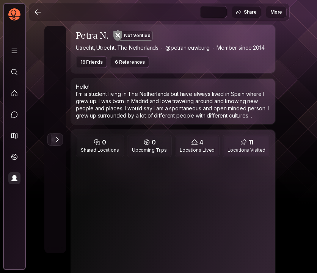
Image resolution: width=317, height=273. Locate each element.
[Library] (14, 51)
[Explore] (14, 72)
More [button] (276, 12)
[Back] (38, 12)
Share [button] (246, 12)
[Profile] (14, 178)
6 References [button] (130, 62)
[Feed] (14, 93)
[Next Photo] (57, 139)
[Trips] (14, 157)
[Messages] (14, 114)
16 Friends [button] (91, 62)
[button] (14, 136)
